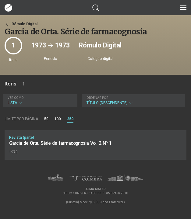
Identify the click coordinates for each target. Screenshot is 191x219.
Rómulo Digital (21, 24)
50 (46, 119)
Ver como (16, 97)
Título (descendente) (133, 100)
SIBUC (97, 202)
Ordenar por (97, 97)
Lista (39, 100)
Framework (117, 202)
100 (58, 119)
